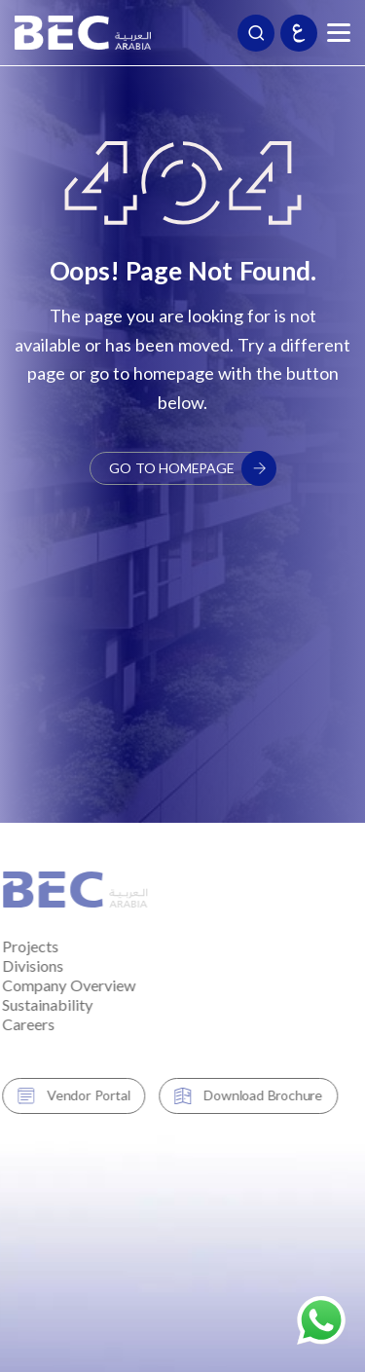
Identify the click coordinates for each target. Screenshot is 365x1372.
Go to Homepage (191, 468)
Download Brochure (237, 1095)
